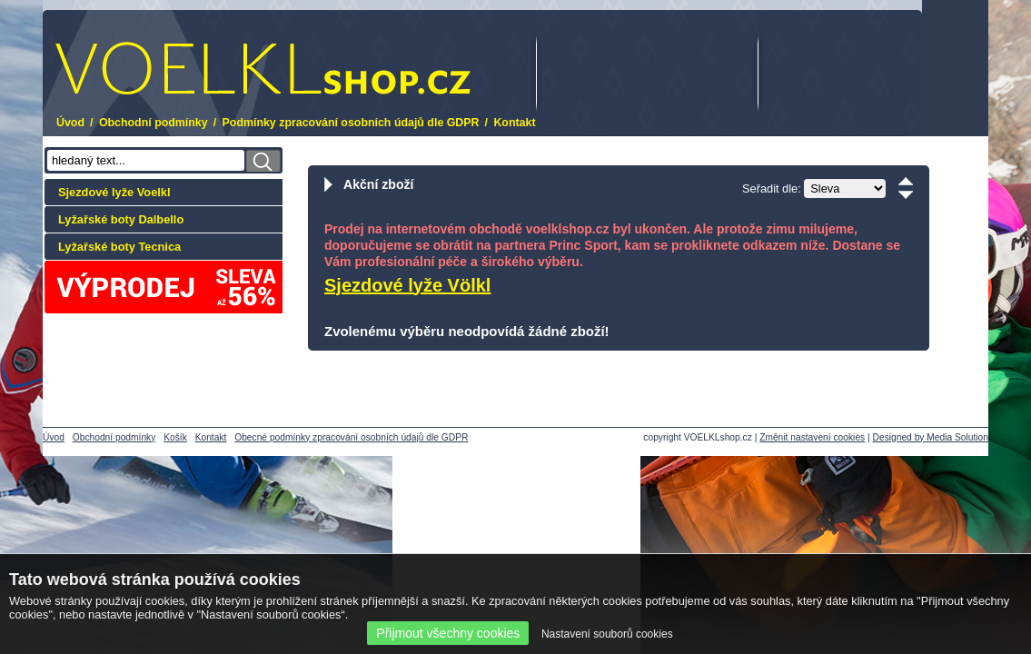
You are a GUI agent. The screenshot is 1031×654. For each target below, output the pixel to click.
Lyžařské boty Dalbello (120, 219)
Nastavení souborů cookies (607, 634)
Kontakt (514, 122)
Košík (175, 437)
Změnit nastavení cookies (812, 437)
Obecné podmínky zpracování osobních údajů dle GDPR (351, 437)
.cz (263, 68)
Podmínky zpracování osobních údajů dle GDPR (351, 122)
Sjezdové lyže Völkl (407, 285)
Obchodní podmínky (153, 122)
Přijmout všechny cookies (448, 633)
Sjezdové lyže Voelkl (114, 192)
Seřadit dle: (771, 188)
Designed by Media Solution (930, 437)
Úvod (70, 122)
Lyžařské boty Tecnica (119, 246)
